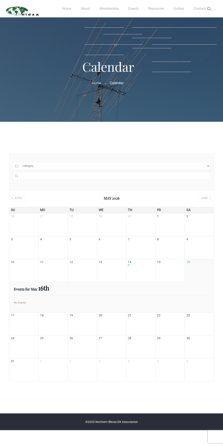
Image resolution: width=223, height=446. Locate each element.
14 (129, 268)
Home (65, 11)
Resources (155, 11)
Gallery (178, 11)
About (84, 11)
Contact (199, 11)
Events (132, 11)
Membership (108, 11)
